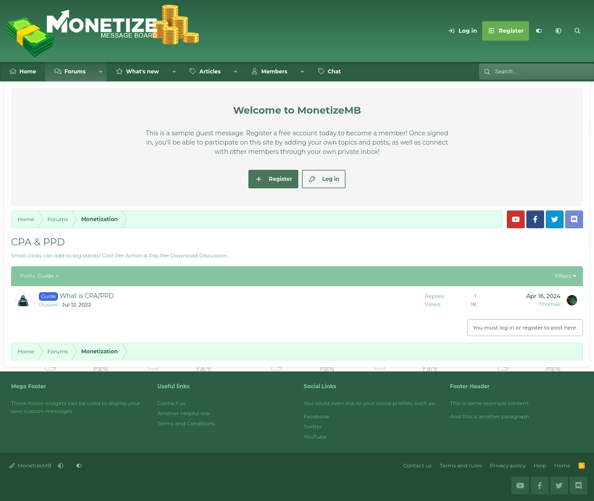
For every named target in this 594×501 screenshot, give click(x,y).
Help (540, 465)
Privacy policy (507, 465)
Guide (36, 276)
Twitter (313, 426)
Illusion (48, 304)
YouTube (315, 436)
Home (27, 71)
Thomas (549, 304)
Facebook (317, 416)
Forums (75, 71)
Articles (210, 71)
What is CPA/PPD (87, 296)
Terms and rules (461, 465)
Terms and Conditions (186, 423)
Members (274, 71)
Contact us (171, 403)
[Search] (577, 31)
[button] (558, 31)
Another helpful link (183, 413)
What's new (142, 71)
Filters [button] (563, 275)
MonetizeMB (30, 465)
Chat (334, 71)
